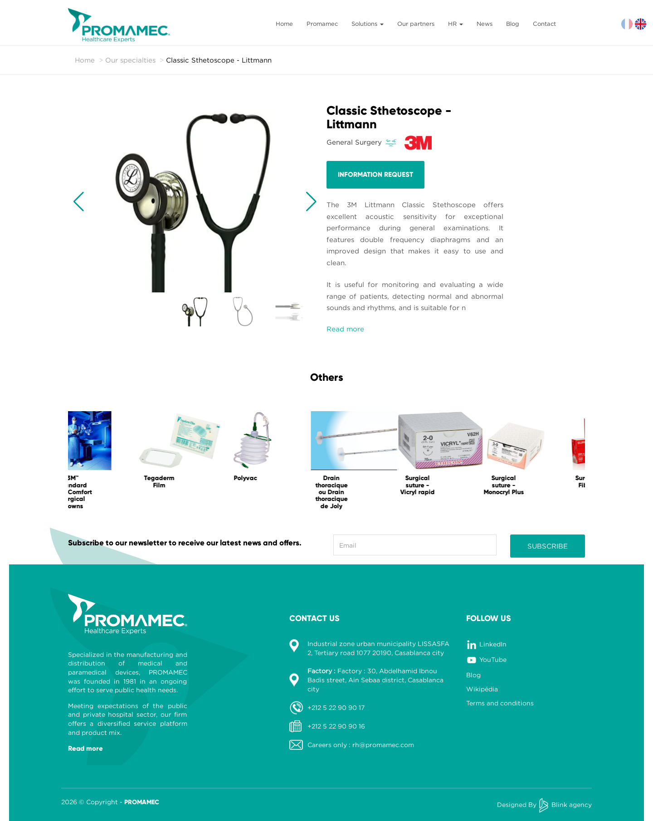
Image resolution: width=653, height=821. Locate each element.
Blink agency (571, 804)
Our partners (415, 23)
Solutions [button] (367, 23)
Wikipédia (482, 688)
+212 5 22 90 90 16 (336, 726)
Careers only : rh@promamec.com (360, 744)
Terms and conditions (500, 703)
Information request (375, 174)
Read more (345, 328)
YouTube (493, 659)
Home (284, 23)
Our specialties (130, 59)
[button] (79, 202)
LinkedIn (493, 644)
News (484, 23)
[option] (111, 463)
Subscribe (547, 545)
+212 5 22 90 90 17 (336, 707)
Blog (512, 23)
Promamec (322, 23)
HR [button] (455, 23)
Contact (544, 23)
